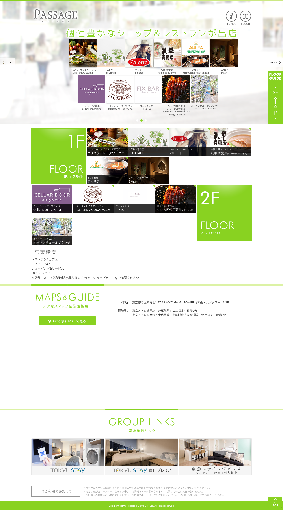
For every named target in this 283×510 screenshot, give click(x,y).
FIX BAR (134, 208)
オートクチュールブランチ (52, 241)
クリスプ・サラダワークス (107, 151)
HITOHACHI (148, 151)
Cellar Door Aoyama (52, 208)
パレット (190, 151)
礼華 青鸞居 (231, 151)
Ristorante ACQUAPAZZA (93, 208)
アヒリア (107, 180)
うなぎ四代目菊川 (175, 210)
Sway (148, 180)
